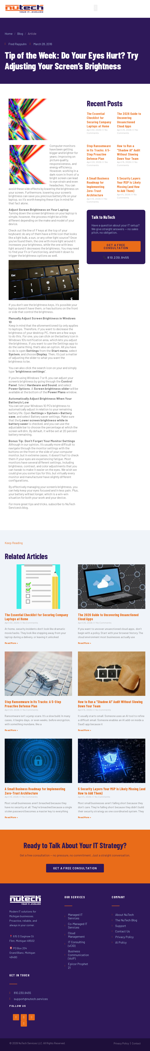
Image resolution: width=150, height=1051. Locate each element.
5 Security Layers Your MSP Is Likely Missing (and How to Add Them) (129, 184)
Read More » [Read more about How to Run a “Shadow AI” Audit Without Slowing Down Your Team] (84, 730)
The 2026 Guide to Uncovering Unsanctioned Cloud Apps (129, 119)
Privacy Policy (121, 1043)
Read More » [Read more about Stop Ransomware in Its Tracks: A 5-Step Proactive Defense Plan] (11, 730)
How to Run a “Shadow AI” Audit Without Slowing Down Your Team (128, 152)
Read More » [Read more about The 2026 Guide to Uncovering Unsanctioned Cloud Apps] (84, 643)
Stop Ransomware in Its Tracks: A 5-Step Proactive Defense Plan (99, 152)
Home (8, 33)
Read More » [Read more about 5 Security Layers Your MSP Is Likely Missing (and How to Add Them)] (84, 817)
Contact (136, 1043)
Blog (20, 33)
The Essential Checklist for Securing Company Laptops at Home (99, 119)
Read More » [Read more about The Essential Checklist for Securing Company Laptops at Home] (11, 643)
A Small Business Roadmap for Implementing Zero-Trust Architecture (98, 186)
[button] (95, 8)
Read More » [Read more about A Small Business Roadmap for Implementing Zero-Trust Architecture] (11, 817)
